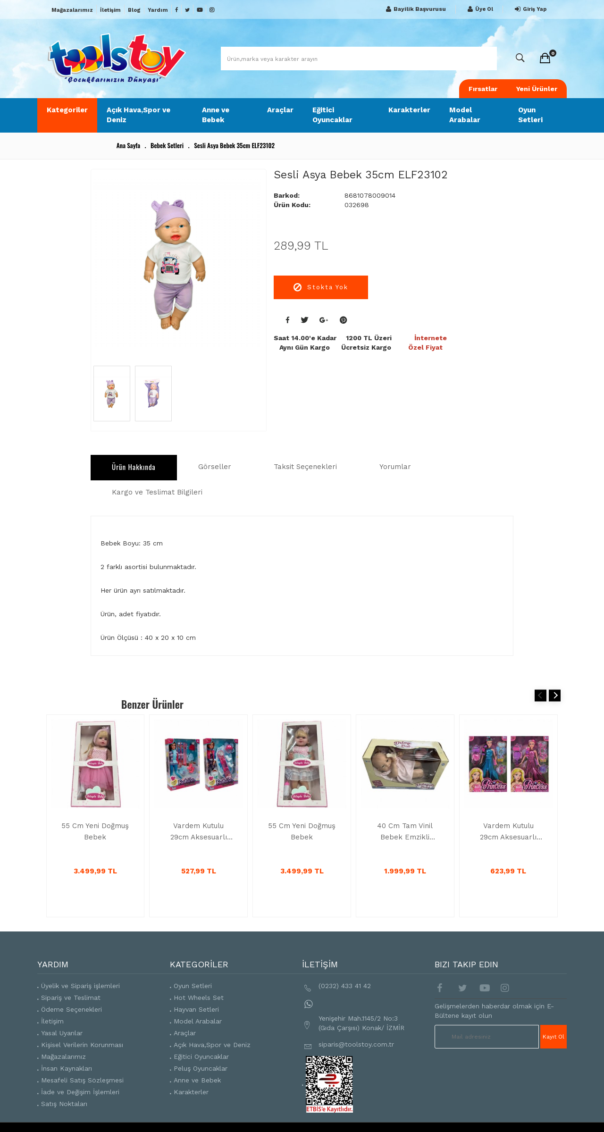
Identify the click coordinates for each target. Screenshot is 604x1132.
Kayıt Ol (553, 1036)
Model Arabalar (464, 115)
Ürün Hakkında (134, 466)
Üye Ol (479, 9)
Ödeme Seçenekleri (71, 1009)
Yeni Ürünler (536, 88)
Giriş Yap (529, 9)
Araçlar (280, 110)
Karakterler (409, 110)
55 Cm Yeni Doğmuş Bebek (95, 831)
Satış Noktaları (64, 1103)
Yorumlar (395, 466)
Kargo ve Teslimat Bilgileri (157, 492)
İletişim (110, 10)
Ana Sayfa (128, 145)
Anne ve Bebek (215, 115)
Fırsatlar (483, 88)
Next (555, 695)
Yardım (158, 10)
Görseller (214, 466)
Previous (540, 695)
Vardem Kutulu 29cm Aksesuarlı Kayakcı (198, 832)
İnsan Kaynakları (66, 1068)
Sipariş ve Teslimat (71, 997)
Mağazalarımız (72, 10)
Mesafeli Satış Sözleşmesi (82, 1080)
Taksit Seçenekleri (305, 466)
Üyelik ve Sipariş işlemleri (80, 985)
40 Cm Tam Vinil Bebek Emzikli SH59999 (405, 832)
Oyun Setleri (530, 115)
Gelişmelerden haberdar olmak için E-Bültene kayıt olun (494, 1010)
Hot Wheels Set (199, 997)
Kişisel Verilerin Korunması (82, 1044)
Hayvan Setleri (196, 1009)
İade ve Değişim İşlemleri (80, 1092)
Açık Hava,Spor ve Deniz (138, 115)
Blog (134, 10)
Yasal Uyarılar (62, 1033)
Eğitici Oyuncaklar (332, 115)
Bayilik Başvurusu (415, 9)
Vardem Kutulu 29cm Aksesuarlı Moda (508, 832)
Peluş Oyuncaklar (200, 1068)
